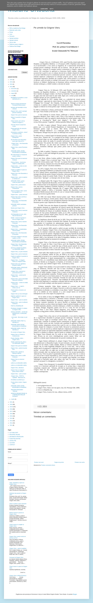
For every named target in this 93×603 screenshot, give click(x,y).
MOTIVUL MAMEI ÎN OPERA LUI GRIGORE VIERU (18, 248)
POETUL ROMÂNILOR (17, 306)
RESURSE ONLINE (14, 434)
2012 (11, 423)
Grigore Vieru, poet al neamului (19, 254)
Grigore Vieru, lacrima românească (16, 187)
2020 (11, 404)
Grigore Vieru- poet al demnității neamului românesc (19, 279)
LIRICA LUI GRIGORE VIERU (19, 363)
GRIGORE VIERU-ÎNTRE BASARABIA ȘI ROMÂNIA (18, 325)
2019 (11, 406)
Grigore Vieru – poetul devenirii (19, 194)
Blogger (75, 594)
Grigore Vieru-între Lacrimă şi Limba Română (18, 197)
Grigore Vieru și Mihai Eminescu (17, 575)
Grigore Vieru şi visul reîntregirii (19, 294)
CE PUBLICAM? (13, 432)
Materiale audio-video (15, 30)
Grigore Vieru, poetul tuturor (18, 184)
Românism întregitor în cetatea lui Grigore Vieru (19, 309)
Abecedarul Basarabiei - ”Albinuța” (17, 390)
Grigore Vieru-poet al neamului (19, 115)
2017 (11, 411)
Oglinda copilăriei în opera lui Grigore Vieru (18, 296)
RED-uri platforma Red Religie (17, 28)
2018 (11, 409)
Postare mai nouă (38, 462)
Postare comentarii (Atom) (48, 465)
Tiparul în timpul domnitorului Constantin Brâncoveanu (18, 104)
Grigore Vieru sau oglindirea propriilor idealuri (18, 264)
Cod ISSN (12, 442)
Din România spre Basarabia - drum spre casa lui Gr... (19, 140)
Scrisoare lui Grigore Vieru (16, 557)
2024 (11, 82)
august (13, 93)
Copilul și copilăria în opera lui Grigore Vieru (19, 170)
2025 (11, 79)
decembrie (14, 88)
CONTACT (12, 444)
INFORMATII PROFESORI (16, 436)
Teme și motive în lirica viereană (17, 503)
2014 (11, 418)
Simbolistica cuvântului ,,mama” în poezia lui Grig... (19, 133)
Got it (51, 9)
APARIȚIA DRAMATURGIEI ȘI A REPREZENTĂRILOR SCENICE (19, 395)
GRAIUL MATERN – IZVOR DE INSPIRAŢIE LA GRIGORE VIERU (19, 313)
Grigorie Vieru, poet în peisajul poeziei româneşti (19, 111)
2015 (11, 416)
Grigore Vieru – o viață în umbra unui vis (17, 287)
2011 (11, 425)
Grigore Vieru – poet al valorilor (19, 300)
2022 (11, 86)
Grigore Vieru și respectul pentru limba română (17, 370)
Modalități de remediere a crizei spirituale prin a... (19, 98)
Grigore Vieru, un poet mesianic (19, 251)
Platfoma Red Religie (15, 46)
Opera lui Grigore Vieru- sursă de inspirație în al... (19, 191)
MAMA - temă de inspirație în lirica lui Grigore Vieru (18, 218)
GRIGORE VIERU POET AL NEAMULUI (18, 321)
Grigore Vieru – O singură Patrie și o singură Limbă (18, 260)
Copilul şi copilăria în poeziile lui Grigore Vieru (19, 257)
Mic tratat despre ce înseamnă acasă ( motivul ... (19, 155)
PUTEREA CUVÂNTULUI (17, 380)
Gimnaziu (11, 36)
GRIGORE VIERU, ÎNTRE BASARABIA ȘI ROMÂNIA (18, 151)
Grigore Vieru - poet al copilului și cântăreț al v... (19, 178)
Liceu (10, 34)
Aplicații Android (13, 40)
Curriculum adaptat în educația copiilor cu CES (19, 237)
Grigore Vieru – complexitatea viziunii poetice (19, 230)
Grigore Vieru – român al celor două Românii (19, 166)
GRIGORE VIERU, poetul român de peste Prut (17, 181)
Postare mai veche (80, 462)
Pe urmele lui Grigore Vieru (18, 332)
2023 (11, 84)
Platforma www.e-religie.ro (16, 44)
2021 (11, 402)
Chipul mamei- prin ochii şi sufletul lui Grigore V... (18, 121)
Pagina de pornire (59, 462)
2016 (11, 413)
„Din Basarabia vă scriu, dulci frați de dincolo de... (18, 215)
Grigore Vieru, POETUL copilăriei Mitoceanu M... (18, 376)
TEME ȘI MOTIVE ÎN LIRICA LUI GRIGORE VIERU (18, 342)
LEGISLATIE (12, 440)
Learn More (44, 9)
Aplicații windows (13, 38)
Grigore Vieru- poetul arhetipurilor (16, 136)
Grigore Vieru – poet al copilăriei (17, 548)
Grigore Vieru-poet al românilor (19, 345)
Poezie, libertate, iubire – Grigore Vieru (17, 339)
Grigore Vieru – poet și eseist (18, 373)
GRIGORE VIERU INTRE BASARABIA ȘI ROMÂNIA (18, 386)
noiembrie (14, 91)
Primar (11, 32)
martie (13, 399)
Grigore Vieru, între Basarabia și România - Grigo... (19, 245)
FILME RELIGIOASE (14, 438)
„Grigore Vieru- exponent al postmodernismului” (18, 272)
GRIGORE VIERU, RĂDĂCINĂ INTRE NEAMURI (19, 268)
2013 (11, 420)
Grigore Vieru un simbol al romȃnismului (18, 335)
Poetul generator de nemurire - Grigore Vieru (19, 129)
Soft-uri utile (12, 42)
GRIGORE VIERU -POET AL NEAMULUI (18, 329)
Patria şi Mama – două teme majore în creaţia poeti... (18, 163)
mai (12, 95)
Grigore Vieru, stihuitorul (17, 367)
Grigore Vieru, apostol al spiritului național (17, 352)
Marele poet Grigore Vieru (18, 208)
